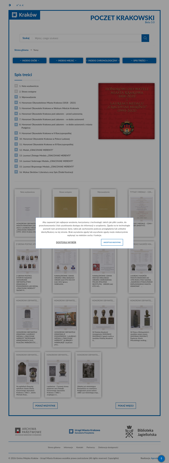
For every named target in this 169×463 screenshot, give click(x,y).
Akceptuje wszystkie (112, 242)
